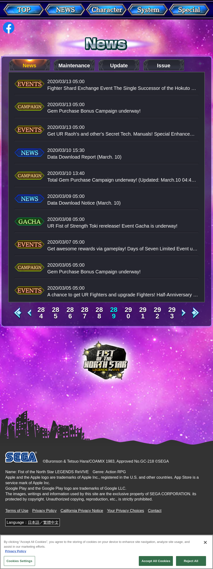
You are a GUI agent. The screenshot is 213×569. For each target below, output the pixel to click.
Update (119, 66)
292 (157, 312)
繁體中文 (51, 522)
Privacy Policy (44, 510)
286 (70, 312)
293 (172, 312)
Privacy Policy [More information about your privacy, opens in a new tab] (15, 553)
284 (41, 312)
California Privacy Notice (82, 510)
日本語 (33, 522)
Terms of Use (16, 510)
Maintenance (74, 66)
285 (55, 312)
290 (128, 312)
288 (99, 312)
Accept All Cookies (155, 562)
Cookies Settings (19, 562)
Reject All (191, 562)
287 (84, 312)
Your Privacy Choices (125, 510)
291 (142, 312)
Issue (163, 66)
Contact (154, 510)
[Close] (205, 544)
